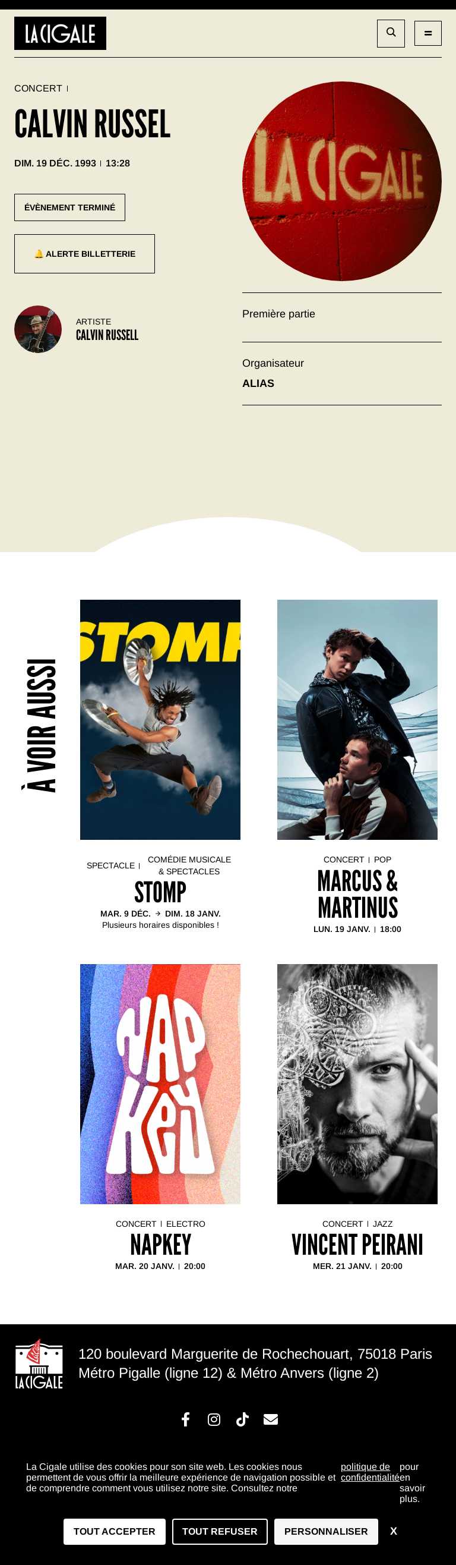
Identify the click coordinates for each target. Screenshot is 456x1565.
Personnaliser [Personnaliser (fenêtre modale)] (326, 1531)
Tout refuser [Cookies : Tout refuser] (220, 1531)
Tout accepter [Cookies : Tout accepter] (115, 1531)
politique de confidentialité (370, 1472)
